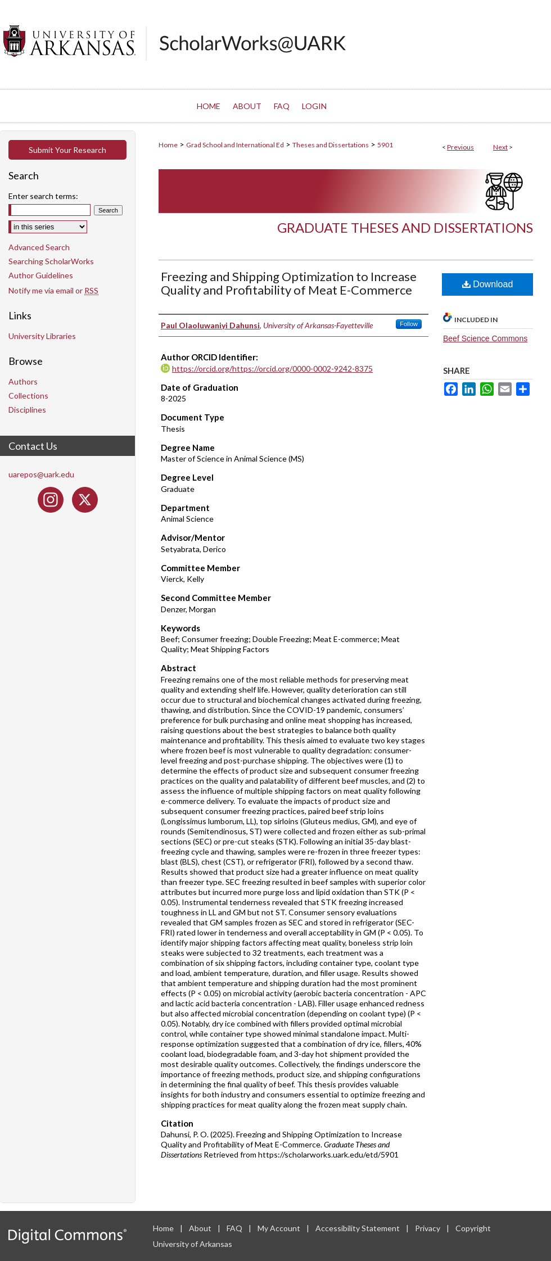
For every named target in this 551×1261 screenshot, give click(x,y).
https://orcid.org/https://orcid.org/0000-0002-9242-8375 (272, 368)
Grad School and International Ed (235, 145)
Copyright (473, 1228)
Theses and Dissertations (330, 145)
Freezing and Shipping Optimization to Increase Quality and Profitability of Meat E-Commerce (289, 283)
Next (500, 147)
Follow (409, 323)
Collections (28, 395)
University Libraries (42, 336)
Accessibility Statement (358, 1228)
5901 (385, 145)
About (201, 1228)
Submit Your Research (67, 150)
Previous (460, 147)
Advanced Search (39, 247)
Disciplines (27, 409)
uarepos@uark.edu (41, 474)
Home (168, 145)
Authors (23, 381)
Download (487, 284)
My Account (280, 1228)
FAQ (235, 1228)
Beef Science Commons (485, 338)
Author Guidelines (40, 275)
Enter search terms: (43, 196)
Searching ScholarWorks (51, 261)
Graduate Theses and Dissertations (405, 227)
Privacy (428, 1228)
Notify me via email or (53, 290)
